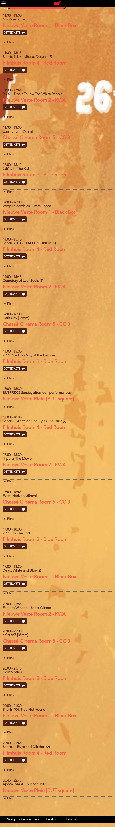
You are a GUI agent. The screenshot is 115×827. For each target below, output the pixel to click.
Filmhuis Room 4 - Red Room (34, 63)
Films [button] (10, 42)
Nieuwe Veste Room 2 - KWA (34, 100)
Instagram (72, 819)
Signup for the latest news (23, 819)
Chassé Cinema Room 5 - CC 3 (36, 137)
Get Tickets (15, 32)
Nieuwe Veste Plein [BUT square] (38, 399)
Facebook (52, 819)
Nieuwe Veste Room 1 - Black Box (39, 25)
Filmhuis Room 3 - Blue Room (35, 175)
